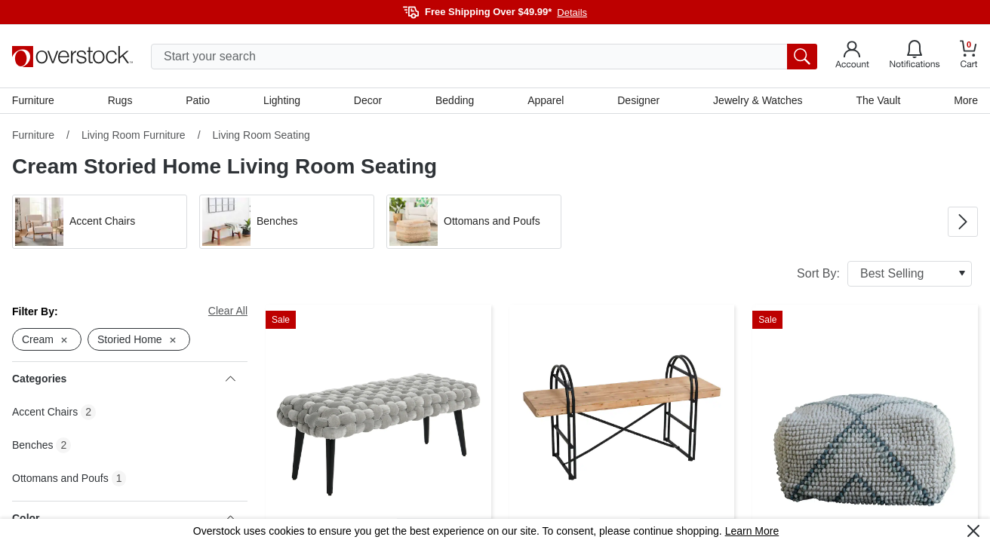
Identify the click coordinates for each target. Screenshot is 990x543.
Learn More (752, 531)
